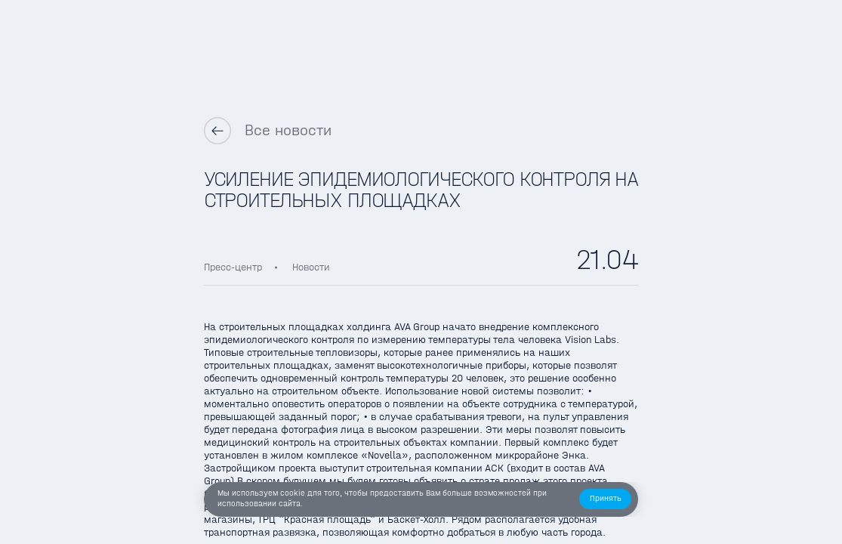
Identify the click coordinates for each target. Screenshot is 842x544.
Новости (311, 267)
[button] (605, 499)
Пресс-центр (233, 267)
